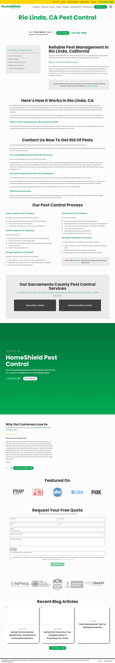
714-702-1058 (105, 2)
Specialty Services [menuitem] (76, 7)
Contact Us (100, 7)
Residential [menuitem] (36, 7)
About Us (56, 2)
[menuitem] (23, 56)
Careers (63, 2)
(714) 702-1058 (28, 197)
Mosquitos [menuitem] (66, 7)
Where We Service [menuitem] (88, 7)
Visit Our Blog (57, 648)
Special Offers (85, 2)
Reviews (93, 2)
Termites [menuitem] (59, 7)
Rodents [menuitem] (52, 7)
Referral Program (73, 2)
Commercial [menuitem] (44, 7)
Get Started (62, 33)
